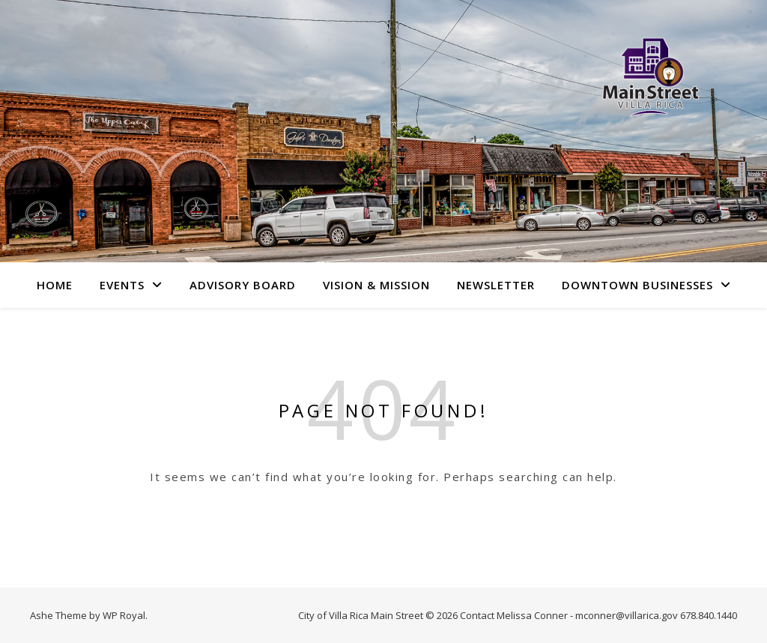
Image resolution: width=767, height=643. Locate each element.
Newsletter (496, 284)
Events (122, 284)
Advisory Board (243, 284)
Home (55, 284)
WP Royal (124, 615)
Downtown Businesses (637, 284)
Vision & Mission (376, 284)
